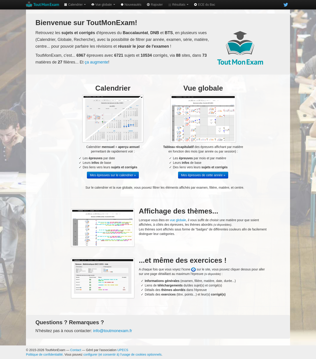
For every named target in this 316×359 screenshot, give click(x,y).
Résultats (178, 4)
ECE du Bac (204, 4)
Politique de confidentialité (44, 354)
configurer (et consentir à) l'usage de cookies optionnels (123, 354)
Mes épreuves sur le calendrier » (113, 175)
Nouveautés (131, 4)
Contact (75, 350)
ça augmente (96, 62)
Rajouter (155, 4)
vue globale (178, 220)
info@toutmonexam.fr (112, 330)
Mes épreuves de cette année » (203, 175)
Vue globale (103, 4)
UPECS (122, 350)
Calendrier (75, 4)
